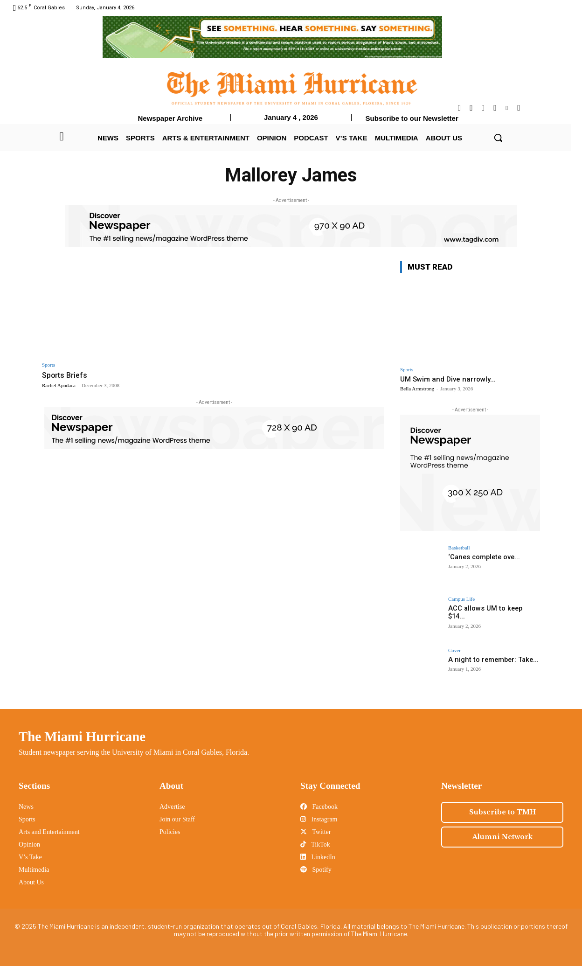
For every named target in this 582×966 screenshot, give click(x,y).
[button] (498, 137)
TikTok (315, 844)
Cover (454, 650)
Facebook (319, 806)
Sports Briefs (66, 375)
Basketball (459, 547)
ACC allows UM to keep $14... (491, 608)
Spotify (316, 869)
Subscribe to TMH (502, 812)
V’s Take (30, 857)
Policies (169, 831)
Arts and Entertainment (49, 831)
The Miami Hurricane (82, 736)
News (26, 806)
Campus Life (461, 599)
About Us (31, 882)
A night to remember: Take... (491, 659)
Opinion (29, 844)
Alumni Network (502, 837)
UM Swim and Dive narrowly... (448, 379)
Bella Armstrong (417, 388)
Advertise (172, 806)
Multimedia (34, 869)
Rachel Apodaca (59, 385)
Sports (48, 365)
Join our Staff (177, 819)
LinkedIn (317, 857)
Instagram (318, 819)
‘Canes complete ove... (483, 557)
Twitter (315, 831)
